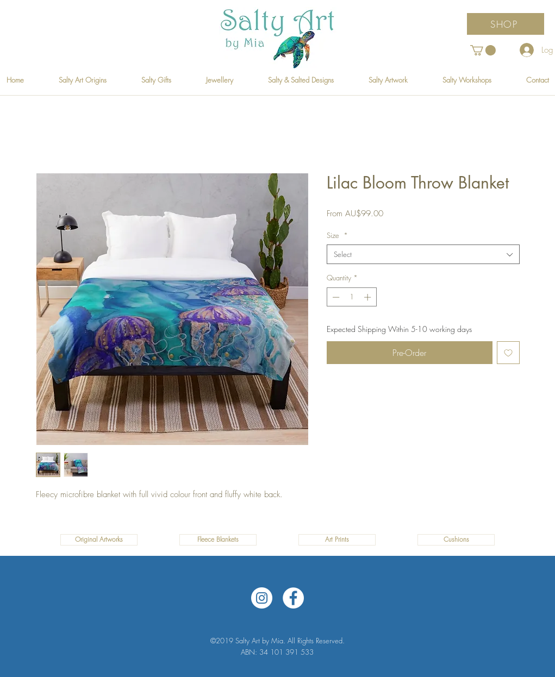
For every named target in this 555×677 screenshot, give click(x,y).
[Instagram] (261, 598)
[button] (483, 50)
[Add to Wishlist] (508, 352)
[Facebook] (293, 598)
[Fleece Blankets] (218, 540)
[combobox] (423, 254)
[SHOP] (505, 24)
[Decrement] (334, 297)
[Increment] (368, 297)
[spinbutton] (351, 297)
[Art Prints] (337, 540)
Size (337, 235)
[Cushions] (456, 540)
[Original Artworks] (99, 540)
